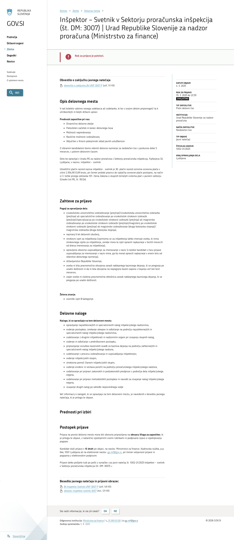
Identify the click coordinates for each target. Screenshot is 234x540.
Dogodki (11, 55)
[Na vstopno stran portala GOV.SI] (23, 17)
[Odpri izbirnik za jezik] (16, 536)
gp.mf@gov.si (114, 452)
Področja (12, 37)
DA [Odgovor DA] (105, 511)
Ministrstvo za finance (93, 520)
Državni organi (15, 43)
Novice (11, 61)
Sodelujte (11, 72)
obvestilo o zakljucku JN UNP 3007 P (83, 85)
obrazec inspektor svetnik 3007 (80, 490)
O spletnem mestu (15, 80)
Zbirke (10, 49)
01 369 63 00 (114, 520)
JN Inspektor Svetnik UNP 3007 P (81, 486)
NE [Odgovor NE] (115, 511)
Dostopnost (12, 76)
